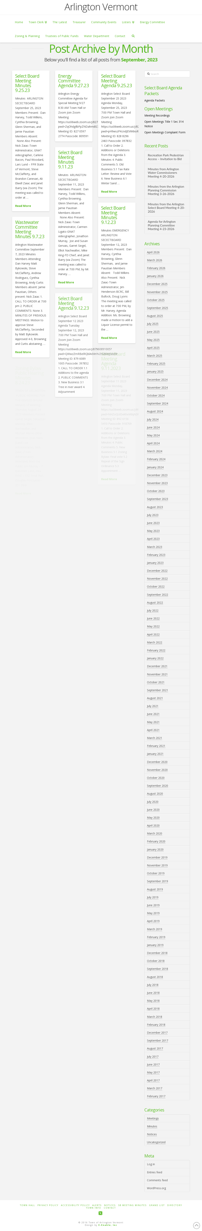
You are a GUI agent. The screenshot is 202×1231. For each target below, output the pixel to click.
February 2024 (156, 459)
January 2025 (155, 371)
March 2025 (154, 355)
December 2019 (157, 857)
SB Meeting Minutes (132, 1205)
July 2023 (152, 515)
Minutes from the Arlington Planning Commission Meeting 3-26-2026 (166, 190)
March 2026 (154, 260)
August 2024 (155, 411)
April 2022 (153, 634)
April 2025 (153, 348)
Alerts (97, 1205)
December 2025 (157, 284)
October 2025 (156, 300)
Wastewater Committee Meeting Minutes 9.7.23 (29, 229)
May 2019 (153, 913)
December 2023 (157, 475)
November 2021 (157, 674)
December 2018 (157, 953)
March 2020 (154, 833)
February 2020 (156, 841)
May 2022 (153, 626)
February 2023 (156, 555)
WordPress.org (156, 1188)
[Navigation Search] (133, 36)
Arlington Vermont (101, 6)
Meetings (153, 1118)
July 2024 (152, 419)
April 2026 (153, 252)
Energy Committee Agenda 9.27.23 (73, 81)
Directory (174, 1205)
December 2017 (157, 1032)
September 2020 (157, 786)
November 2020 (157, 770)
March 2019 (154, 929)
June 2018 (153, 993)
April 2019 (153, 921)
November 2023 (157, 483)
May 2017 (153, 1072)
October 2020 (156, 778)
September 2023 (157, 499)
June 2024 (153, 427)
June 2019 (153, 905)
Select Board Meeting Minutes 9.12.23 (113, 215)
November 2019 (157, 865)
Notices (152, 1134)
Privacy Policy (47, 1205)
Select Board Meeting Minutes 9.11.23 (70, 159)
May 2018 (153, 1001)
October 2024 (156, 395)
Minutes (152, 1126)
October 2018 (156, 961)
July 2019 (152, 897)
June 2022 (153, 618)
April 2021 (153, 730)
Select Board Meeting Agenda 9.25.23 (116, 81)
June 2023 (153, 523)
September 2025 (157, 308)
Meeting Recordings (157, 115)
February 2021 (156, 746)
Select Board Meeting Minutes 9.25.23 (27, 83)
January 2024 (155, 467)
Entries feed (154, 1172)
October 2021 (156, 682)
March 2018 (154, 1017)
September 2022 (157, 594)
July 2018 (152, 985)
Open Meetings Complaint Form (164, 132)
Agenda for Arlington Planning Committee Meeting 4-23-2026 (162, 225)
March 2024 (154, 451)
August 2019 (155, 889)
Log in (151, 1164)
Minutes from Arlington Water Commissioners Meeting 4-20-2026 (163, 172)
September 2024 (157, 403)
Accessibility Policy (75, 1205)
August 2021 (155, 698)
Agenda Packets (154, 100)
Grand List (157, 1205)
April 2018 (153, 1008)
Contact (110, 1208)
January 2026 (155, 276)
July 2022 (152, 610)
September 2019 (157, 881)
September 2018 (157, 969)
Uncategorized (156, 1142)
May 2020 (153, 817)
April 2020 (153, 825)
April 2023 (153, 539)
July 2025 (152, 324)
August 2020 (155, 793)
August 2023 (155, 507)
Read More (23, 206)
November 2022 (157, 578)
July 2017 (152, 1056)
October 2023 (156, 491)
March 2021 (154, 738)
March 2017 (154, 1088)
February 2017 (156, 1096)
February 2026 (156, 268)
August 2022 (155, 602)
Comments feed (157, 1180)
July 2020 (152, 802)
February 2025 (156, 363)
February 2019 (156, 937)
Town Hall (27, 1205)
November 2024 (157, 387)
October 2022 (156, 586)
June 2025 (153, 332)
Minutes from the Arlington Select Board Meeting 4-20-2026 (166, 207)
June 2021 (153, 714)
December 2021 (157, 666)
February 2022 (156, 650)
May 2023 (153, 531)
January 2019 (155, 945)
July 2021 (152, 706)
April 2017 (153, 1080)
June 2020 (153, 809)
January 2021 (155, 754)
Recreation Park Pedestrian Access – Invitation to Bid (166, 157)
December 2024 (157, 379)
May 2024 (153, 435)
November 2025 (157, 292)
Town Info (93, 1208)
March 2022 (154, 642)
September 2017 (157, 1040)
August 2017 (155, 1048)
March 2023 (154, 547)
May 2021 (153, 722)
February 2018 (156, 1024)
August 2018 (155, 977)
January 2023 (155, 563)
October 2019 (156, 873)
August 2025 (155, 316)
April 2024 (153, 443)
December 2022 (157, 570)
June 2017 (153, 1064)
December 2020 (157, 762)
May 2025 (153, 340)
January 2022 (155, 658)
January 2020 (155, 849)
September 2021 (157, 690)
